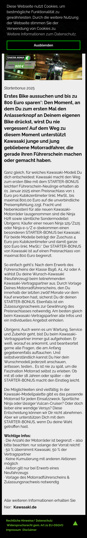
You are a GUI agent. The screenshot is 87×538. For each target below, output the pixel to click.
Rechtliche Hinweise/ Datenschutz (29, 520)
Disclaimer (30, 530)
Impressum (13, 530)
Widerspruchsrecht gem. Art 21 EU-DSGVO (35, 525)
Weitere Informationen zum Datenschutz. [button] (42, 34)
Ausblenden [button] (43, 45)
